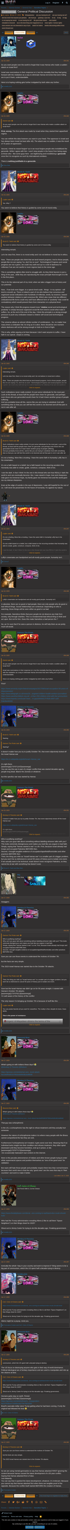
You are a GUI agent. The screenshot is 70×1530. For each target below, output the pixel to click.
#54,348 (66, 591)
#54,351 (66, 810)
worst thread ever (7, 28)
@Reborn (23, 1067)
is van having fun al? (25, 20)
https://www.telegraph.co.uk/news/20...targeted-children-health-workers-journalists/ (34, 694)
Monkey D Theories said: (11, 815)
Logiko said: (7, 199)
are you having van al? (59, 15)
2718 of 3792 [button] (19, 32)
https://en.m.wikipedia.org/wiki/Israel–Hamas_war (20, 759)
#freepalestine (29, 15)
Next (31, 32)
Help (36, 1516)
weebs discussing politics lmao (54, 25)
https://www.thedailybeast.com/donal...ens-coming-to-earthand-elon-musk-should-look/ (32, 1305)
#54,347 (66, 529)
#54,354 (66, 1060)
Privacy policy (28, 1516)
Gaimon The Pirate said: (11, 743)
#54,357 (66, 1262)
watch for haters (37, 25)
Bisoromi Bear (23, 1037)
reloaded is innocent (8, 23)
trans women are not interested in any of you (16, 25)
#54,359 (66, 1355)
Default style (7, 1513)
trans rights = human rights (53, 23)
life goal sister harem (40, 20)
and (13, 868)
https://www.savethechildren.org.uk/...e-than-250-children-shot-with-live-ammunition (34, 696)
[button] (2, 2)
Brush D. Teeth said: (10, 241)
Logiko (20, 93)
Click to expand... (35, 387)
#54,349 (66, 655)
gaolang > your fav (44, 18)
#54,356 (66, 1209)
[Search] (67, 2)
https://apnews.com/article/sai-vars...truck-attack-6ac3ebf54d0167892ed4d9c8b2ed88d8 (33, 1118)
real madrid (52, 20)
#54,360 (66, 1442)
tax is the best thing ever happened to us (30, 23)
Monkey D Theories (25, 707)
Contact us (5, 1516)
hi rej (53, 18)
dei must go (32, 18)
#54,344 (66, 236)
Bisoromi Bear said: (9, 1108)
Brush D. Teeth (23, 172)
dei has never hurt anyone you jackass (14, 18)
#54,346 (66, 436)
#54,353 (66, 930)
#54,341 (66, 61)
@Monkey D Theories (10, 1067)
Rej (18, 875)
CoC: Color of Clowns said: (12, 1302)
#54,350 (66, 730)
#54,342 (66, 116)
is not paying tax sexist (9, 20)
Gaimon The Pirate (25, 632)
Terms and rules (16, 1516)
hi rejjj (65, 18)
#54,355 (66, 1103)
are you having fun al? (43, 15)
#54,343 (66, 195)
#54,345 (66, 363)
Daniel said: (7, 121)
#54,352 (66, 898)
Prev (9, 32)
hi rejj (59, 18)
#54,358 (66, 1297)
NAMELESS (22, 1274)
